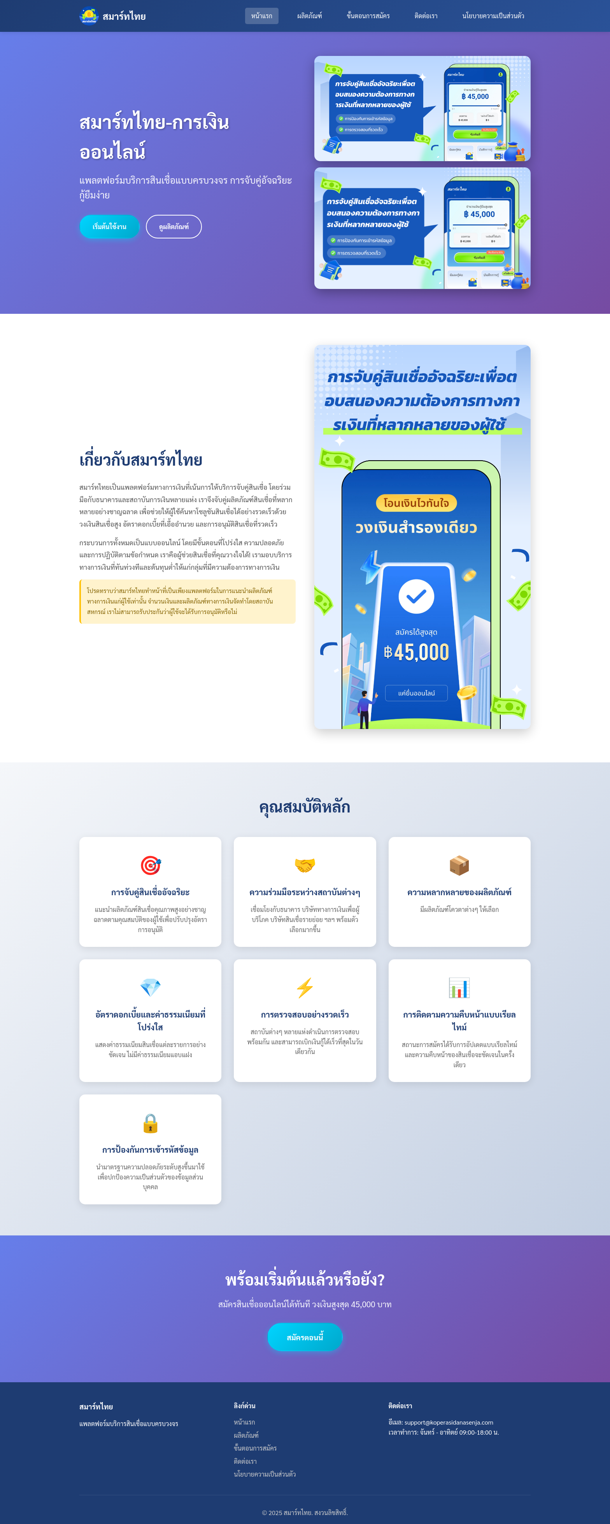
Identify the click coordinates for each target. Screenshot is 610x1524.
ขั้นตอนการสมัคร (368, 16)
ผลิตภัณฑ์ (309, 16)
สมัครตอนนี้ (305, 1337)
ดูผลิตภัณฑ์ (174, 227)
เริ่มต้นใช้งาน (109, 227)
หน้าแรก (261, 16)
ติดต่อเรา (426, 16)
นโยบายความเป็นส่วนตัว (493, 16)
